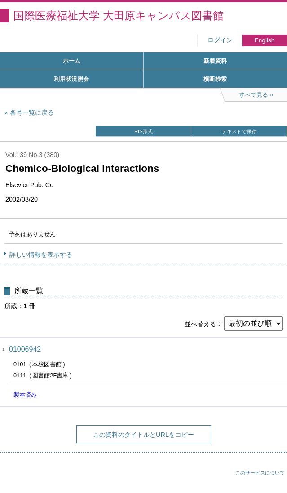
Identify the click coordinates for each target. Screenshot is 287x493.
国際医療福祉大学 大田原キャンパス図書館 (118, 15)
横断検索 (215, 79)
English (265, 40)
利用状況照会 (71, 79)
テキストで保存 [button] (239, 131)
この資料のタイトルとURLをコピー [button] (143, 434)
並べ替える (200, 323)
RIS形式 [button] (143, 131)
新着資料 (215, 61)
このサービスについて (260, 472)
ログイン (220, 40)
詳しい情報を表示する (40, 254)
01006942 (25, 349)
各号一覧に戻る (32, 112)
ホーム (71, 61)
